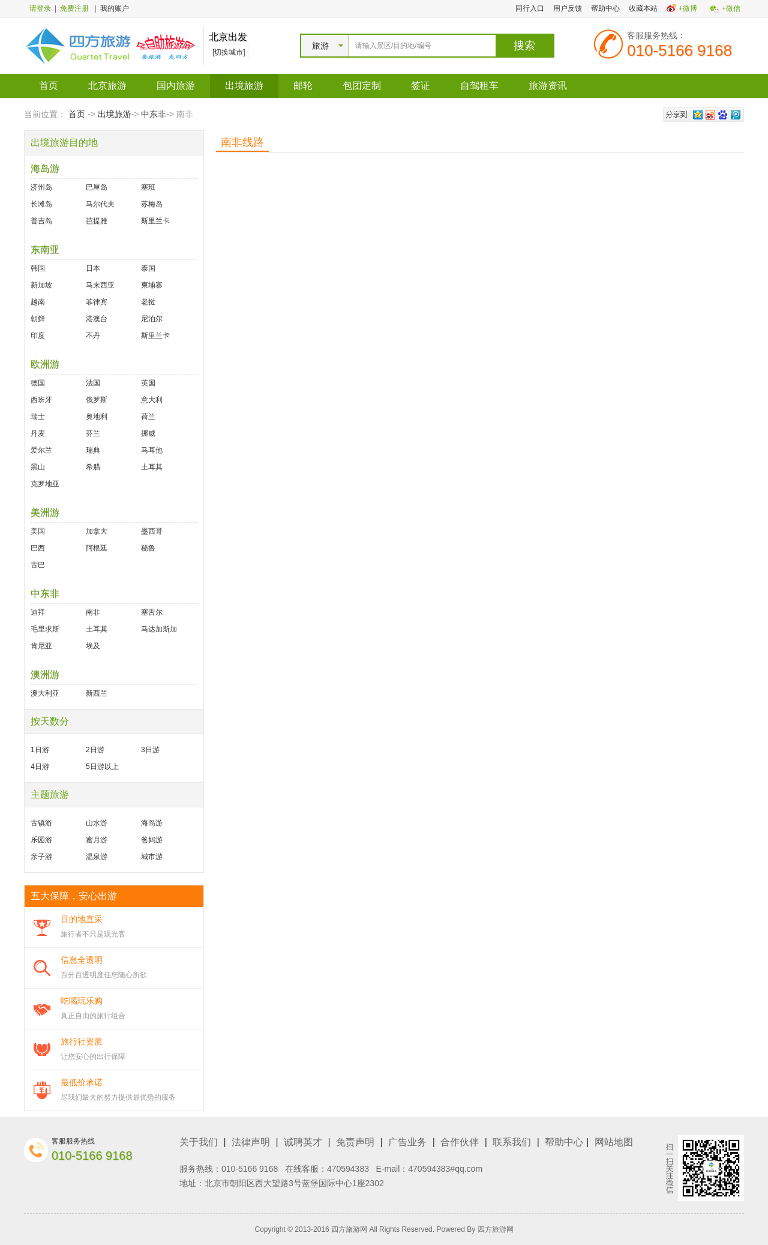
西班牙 (41, 400)
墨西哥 (152, 531)
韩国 (38, 268)
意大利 (152, 400)
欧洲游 (45, 364)
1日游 (40, 750)
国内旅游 (176, 85)
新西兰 (96, 693)
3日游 (150, 750)
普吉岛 (41, 221)
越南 (38, 302)
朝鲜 (38, 319)
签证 (420, 85)
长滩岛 (41, 204)
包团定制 (362, 85)
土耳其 (152, 467)
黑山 (38, 467)
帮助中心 (605, 8)
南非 (93, 612)
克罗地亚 (45, 484)
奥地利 (96, 416)
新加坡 (41, 285)
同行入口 (529, 8)
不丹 (93, 335)
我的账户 (114, 8)
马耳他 (152, 450)
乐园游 (41, 840)
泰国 (148, 268)
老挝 (148, 302)
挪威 (148, 433)
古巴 (38, 565)
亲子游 (41, 856)
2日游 (95, 750)
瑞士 (38, 416)
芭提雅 (96, 221)
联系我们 (512, 1142)
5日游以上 (102, 766)
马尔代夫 (100, 204)
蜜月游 (96, 840)
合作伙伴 (459, 1142)
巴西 (38, 548)
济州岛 (41, 187)
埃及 (93, 646)
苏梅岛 (152, 204)
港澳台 (96, 319)
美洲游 (45, 512)
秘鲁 (148, 548)
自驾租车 (479, 85)
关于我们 (198, 1142)
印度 (38, 335)
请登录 (40, 8)
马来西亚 (100, 285)
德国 (38, 383)
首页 (48, 85)
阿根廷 (96, 548)
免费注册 (74, 8)
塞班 (148, 187)
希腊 (93, 467)
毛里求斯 (45, 629)
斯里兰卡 (155, 221)
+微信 (731, 8)
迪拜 (38, 612)
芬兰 (93, 433)
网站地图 (614, 1142)
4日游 (40, 766)
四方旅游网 (496, 1229)
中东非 (153, 114)
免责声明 (355, 1142)
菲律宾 (96, 302)
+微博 (688, 8)
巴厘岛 (96, 187)
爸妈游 (152, 840)
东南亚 (45, 249)
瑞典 (93, 450)
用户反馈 (567, 8)
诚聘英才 (303, 1142)
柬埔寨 (152, 285)
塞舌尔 (152, 612)
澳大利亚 (45, 693)
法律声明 (251, 1142)
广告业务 (407, 1142)
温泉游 (96, 856)
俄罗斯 (96, 400)
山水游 (96, 823)
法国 (93, 383)
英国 (148, 383)
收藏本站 (643, 8)
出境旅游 (244, 85)
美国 (38, 531)
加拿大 (96, 531)
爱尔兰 (41, 450)
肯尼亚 (41, 646)
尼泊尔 (152, 319)
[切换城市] (228, 52)
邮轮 (303, 85)
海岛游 (45, 168)
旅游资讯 (548, 85)
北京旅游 (107, 85)
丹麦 (38, 433)
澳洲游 (45, 674)
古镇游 (41, 823)
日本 (93, 268)
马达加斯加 (159, 629)
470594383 (348, 1169)
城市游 (152, 856)
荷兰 (148, 416)
